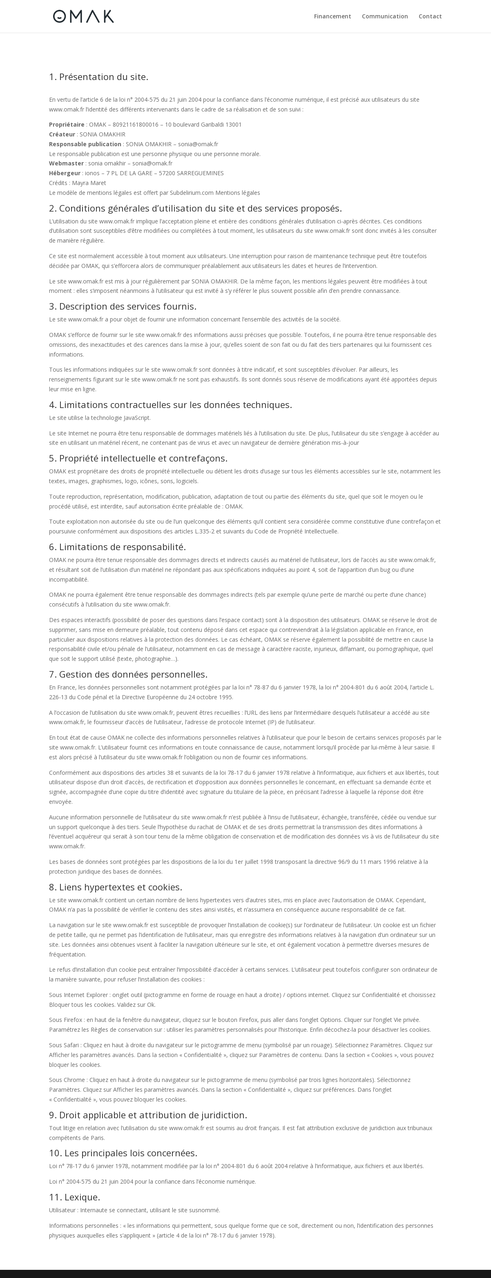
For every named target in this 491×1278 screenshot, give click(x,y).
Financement (332, 16)
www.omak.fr (66, 109)
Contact (430, 16)
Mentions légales (237, 192)
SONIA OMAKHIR (102, 134)
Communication (385, 16)
